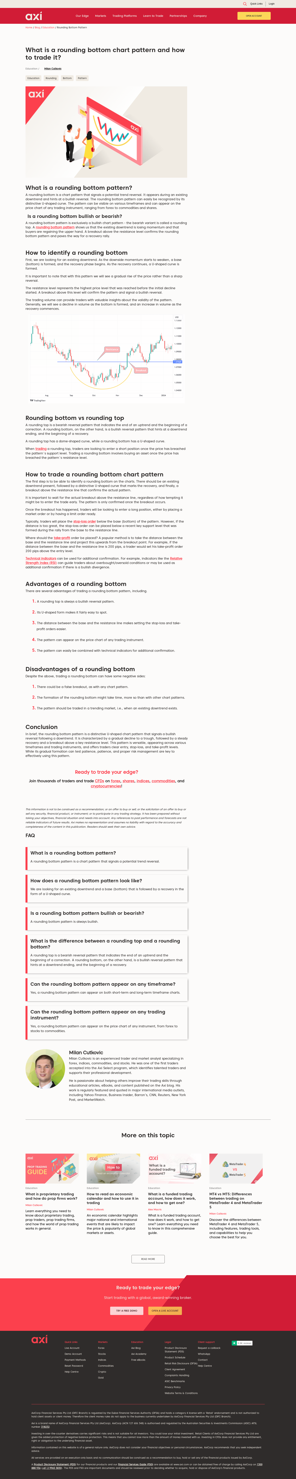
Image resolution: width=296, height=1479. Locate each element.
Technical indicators (41, 558)
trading (40, 449)
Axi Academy (138, 1353)
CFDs (99, 781)
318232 (45, 1426)
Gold (101, 1377)
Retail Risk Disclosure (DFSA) (181, 1363)
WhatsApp (204, 1353)
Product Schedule (175, 1357)
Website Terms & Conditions (181, 1393)
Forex (101, 1347)
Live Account (72, 1347)
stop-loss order (84, 521)
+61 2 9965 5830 (51, 1468)
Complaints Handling (177, 1375)
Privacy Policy (173, 1387)
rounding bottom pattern (55, 227)
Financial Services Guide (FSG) (135, 1464)
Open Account (254, 16)
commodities (163, 781)
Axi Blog (136, 1347)
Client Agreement (175, 1369)
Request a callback (209, 1347)
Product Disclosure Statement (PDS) (55, 1464)
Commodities (106, 1365)
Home (29, 27)
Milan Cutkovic (52, 68)
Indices (102, 1359)
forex (115, 781)
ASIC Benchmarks (175, 1381)
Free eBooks (138, 1359)
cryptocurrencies (106, 786)
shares (128, 781)
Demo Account (73, 1353)
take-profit (62, 538)
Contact (203, 1359)
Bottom (67, 78)
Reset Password (74, 1365)
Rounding (51, 78)
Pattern (82, 78)
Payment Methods (75, 1359)
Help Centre (71, 1371)
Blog (37, 27)
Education (48, 27)
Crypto (102, 1371)
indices (143, 781)
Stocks (102, 1353)
